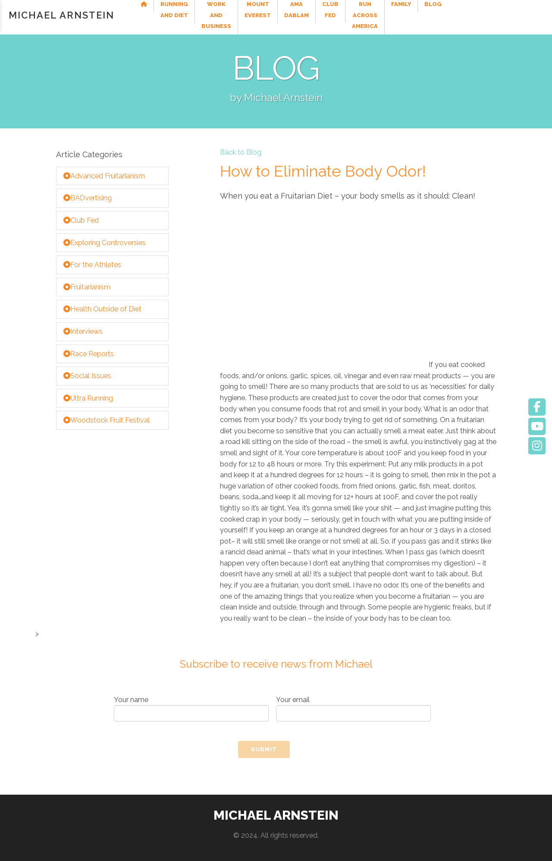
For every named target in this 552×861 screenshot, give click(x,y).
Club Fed (397, 15)
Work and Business (247, 15)
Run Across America (449, 15)
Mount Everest (307, 15)
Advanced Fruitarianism (104, 176)
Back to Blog (240, 152)
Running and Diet (183, 15)
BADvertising (87, 198)
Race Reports (88, 354)
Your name (191, 709)
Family (500, 9)
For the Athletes (92, 265)
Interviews (83, 331)
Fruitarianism (86, 287)
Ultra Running (88, 398)
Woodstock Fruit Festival (106, 420)
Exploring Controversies (104, 243)
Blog (531, 9)
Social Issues (87, 376)
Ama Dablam (357, 15)
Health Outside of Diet (102, 309)
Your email (353, 709)
